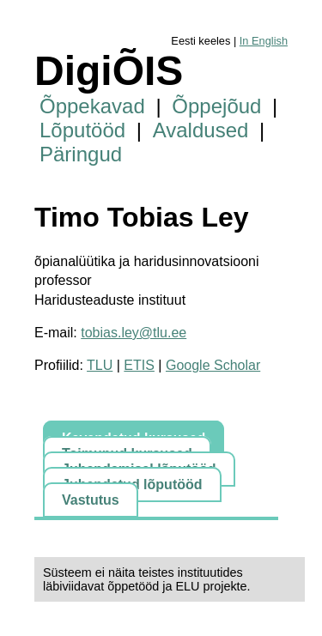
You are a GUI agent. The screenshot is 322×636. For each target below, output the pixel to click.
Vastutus (90, 500)
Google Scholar (213, 365)
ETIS (139, 365)
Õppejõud (216, 106)
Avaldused (201, 130)
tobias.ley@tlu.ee (133, 332)
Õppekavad (92, 106)
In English (264, 40)
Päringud (80, 154)
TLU (99, 365)
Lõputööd (82, 130)
